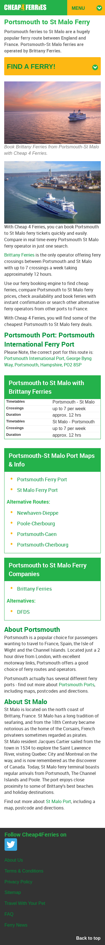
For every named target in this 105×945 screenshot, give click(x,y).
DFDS (23, 611)
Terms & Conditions (23, 871)
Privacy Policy (18, 881)
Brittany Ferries (19, 255)
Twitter (10, 844)
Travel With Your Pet (24, 903)
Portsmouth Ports (76, 684)
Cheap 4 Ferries (25, 7)
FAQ (8, 914)
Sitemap (12, 892)
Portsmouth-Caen (37, 534)
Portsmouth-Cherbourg (42, 544)
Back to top (88, 938)
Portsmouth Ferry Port (42, 479)
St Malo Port (58, 801)
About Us (13, 860)
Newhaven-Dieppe (38, 512)
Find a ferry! (52, 66)
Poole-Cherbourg (36, 523)
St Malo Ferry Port (37, 490)
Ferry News (15, 925)
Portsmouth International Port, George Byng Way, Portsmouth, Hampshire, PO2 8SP (48, 361)
